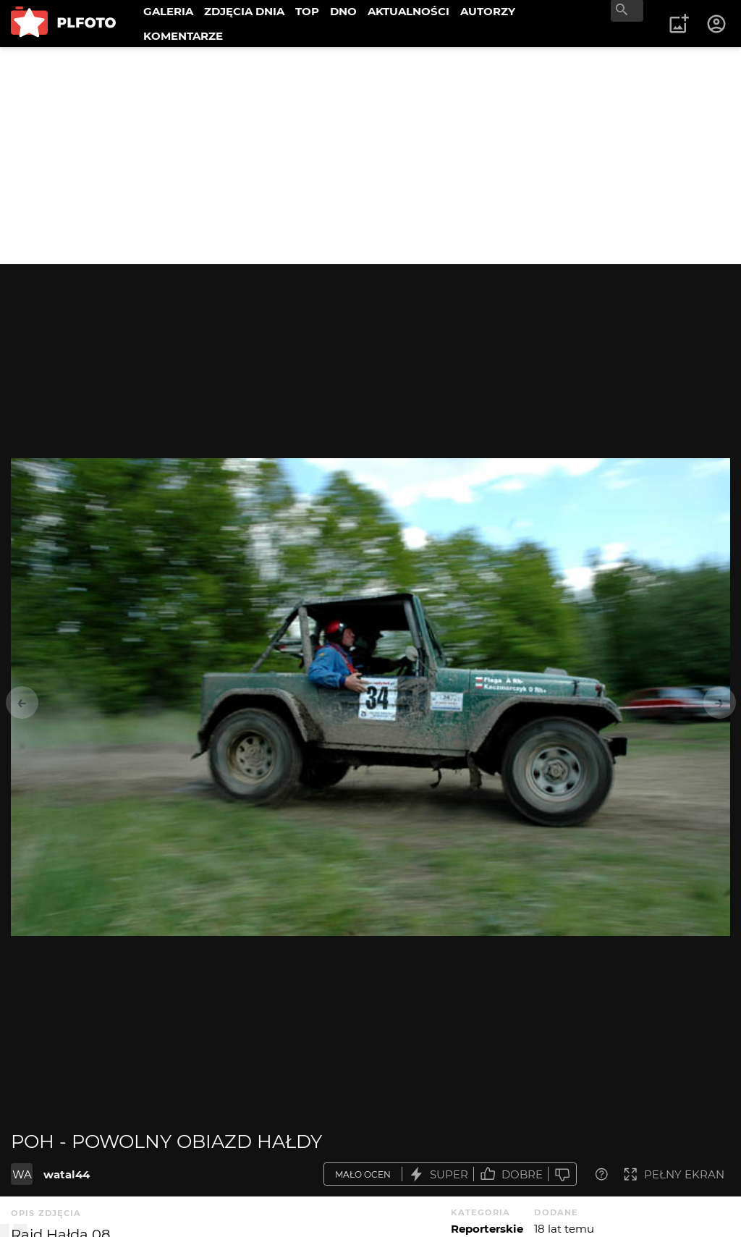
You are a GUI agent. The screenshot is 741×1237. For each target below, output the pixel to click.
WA (22, 1174)
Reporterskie (487, 1229)
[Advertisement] (370, 155)
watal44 (66, 1174)
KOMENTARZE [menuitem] (183, 36)
